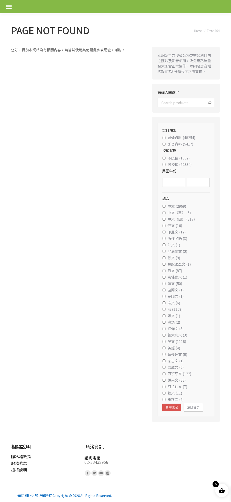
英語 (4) (171, 348)
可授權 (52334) (177, 164)
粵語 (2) (171, 322)
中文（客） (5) (176, 212)
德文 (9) (171, 257)
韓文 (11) (172, 393)
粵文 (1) (171, 315)
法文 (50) (172, 283)
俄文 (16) (172, 225)
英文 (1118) (174, 341)
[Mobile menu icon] (8, 6)
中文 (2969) (174, 206)
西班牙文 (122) (176, 373)
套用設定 (172, 407)
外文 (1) (171, 244)
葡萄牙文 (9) (174, 354)
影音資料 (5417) (177, 144)
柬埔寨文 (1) (174, 277)
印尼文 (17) (174, 232)
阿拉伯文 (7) (174, 386)
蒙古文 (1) (173, 360)
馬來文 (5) (173, 399)
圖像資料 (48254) (178, 137)
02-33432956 (96, 462)
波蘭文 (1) (173, 290)
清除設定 (193, 407)
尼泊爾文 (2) (174, 251)
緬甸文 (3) (173, 328)
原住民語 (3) (174, 238)
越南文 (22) (174, 380)
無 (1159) (172, 309)
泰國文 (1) (173, 296)
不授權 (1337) (176, 158)
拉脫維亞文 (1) (176, 264)
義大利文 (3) (174, 335)
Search (209, 102)
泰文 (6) (171, 302)
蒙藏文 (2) (173, 367)
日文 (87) (172, 270)
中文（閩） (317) (178, 219)
